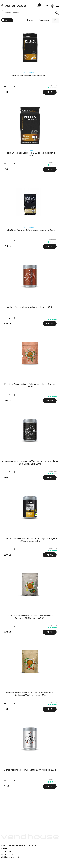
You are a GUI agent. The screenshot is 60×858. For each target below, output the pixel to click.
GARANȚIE (20, 845)
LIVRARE (11, 845)
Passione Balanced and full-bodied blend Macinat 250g (30, 385)
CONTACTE (31, 845)
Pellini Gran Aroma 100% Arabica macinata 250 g (30, 230)
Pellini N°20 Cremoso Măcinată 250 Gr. (30, 75)
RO (50, 6)
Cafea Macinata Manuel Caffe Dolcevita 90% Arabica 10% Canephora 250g (30, 616)
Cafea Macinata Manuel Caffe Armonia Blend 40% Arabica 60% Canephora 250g (30, 693)
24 (55, 20)
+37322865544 (11, 854)
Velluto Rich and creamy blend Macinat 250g (30, 307)
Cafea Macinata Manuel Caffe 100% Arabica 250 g (30, 770)
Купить (49, 92)
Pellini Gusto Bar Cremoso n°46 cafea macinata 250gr (30, 154)
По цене (31, 20)
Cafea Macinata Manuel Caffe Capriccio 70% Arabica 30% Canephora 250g (30, 462)
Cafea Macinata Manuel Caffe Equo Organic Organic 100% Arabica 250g (30, 539)
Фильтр (7, 20)
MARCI (4, 845)
